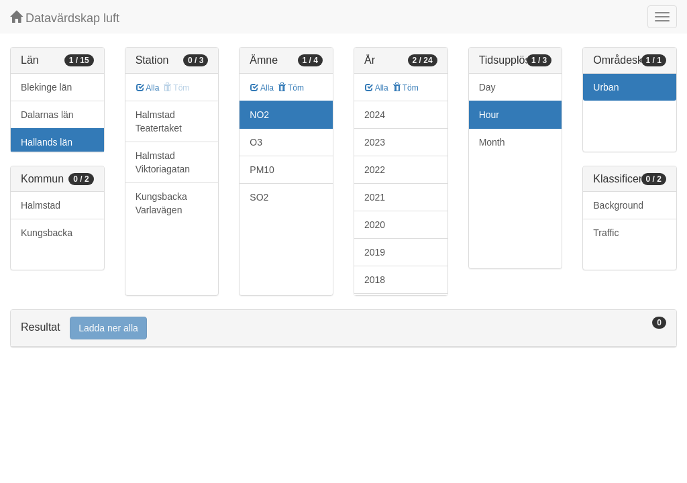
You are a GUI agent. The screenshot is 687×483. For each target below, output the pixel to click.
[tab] (343, 328)
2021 (374, 197)
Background (618, 205)
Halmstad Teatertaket (159, 121)
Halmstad (40, 205)
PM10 (262, 169)
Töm (291, 88)
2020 (374, 224)
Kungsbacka (46, 232)
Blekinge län (46, 87)
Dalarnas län (47, 114)
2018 (374, 279)
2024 (374, 114)
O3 (256, 142)
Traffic (606, 232)
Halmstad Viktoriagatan (163, 162)
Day (487, 87)
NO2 (259, 114)
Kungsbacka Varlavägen (161, 203)
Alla (148, 88)
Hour (489, 114)
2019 (374, 252)
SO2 (259, 197)
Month (492, 142)
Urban (606, 87)
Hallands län (46, 142)
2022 (374, 169)
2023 (374, 142)
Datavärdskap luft (64, 18)
